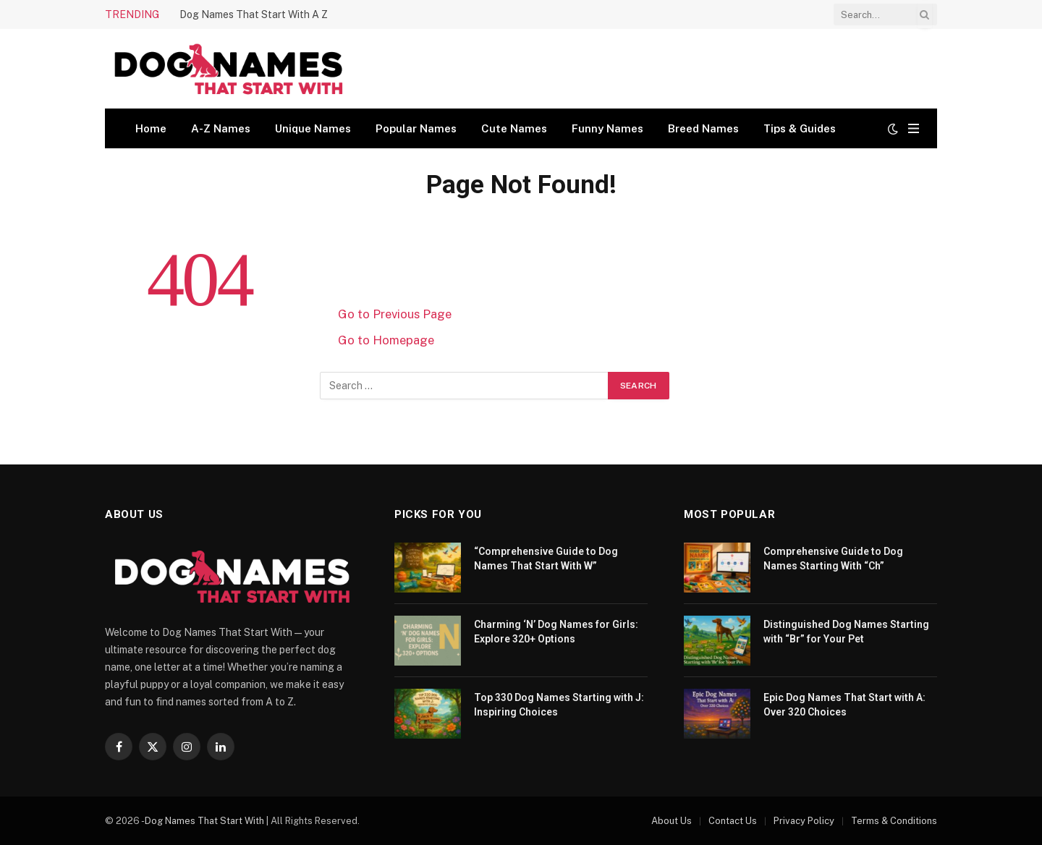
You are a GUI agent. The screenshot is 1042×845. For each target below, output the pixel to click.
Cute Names (514, 128)
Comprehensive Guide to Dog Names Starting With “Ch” (833, 558)
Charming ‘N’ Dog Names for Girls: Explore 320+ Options (556, 632)
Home (150, 128)
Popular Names (416, 128)
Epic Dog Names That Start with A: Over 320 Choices (844, 705)
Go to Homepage (386, 340)
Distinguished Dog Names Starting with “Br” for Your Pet (846, 632)
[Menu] (913, 128)
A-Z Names (220, 128)
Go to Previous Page (395, 314)
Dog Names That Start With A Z (253, 14)
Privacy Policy (804, 820)
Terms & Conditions (894, 820)
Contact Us (732, 820)
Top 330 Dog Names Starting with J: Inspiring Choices (559, 705)
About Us (671, 820)
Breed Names (703, 128)
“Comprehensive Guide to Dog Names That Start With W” (546, 558)
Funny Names (607, 128)
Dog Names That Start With (204, 820)
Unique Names (313, 128)
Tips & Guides (799, 128)
